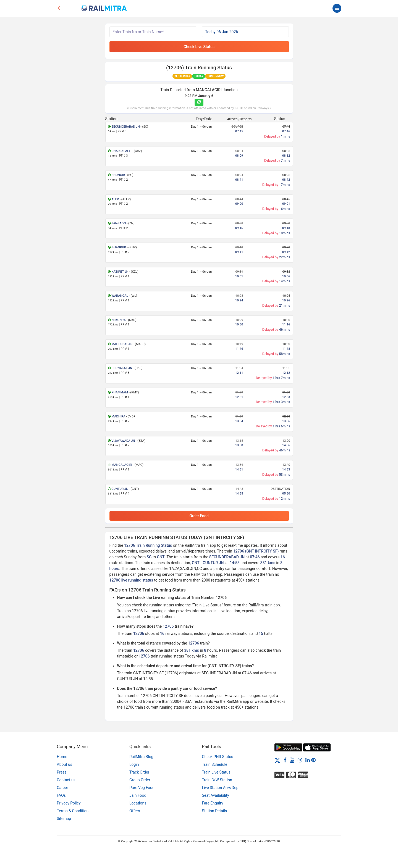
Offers (134, 811)
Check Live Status (199, 46)
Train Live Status (216, 772)
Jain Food (137, 795)
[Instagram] (300, 760)
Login (134, 764)
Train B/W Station (217, 780)
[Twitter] (277, 760)
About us (64, 764)
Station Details (214, 811)
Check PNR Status (217, 756)
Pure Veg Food (142, 787)
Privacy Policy (69, 803)
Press (62, 772)
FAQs (61, 795)
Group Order (139, 780)
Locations (137, 803)
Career (62, 787)
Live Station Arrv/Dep (220, 787)
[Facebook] (285, 760)
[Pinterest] (313, 760)
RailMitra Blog (141, 756)
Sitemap (64, 818)
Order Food (199, 516)
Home (62, 756)
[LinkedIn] (307, 760)
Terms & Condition (73, 811)
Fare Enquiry (212, 803)
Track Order (139, 772)
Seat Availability (215, 795)
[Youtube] (292, 760)
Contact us (66, 780)
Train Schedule (214, 764)
